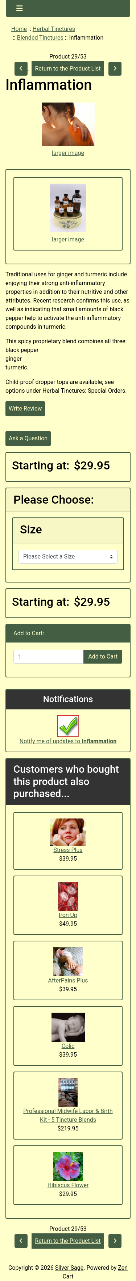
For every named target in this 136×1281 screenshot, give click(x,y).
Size (31, 529)
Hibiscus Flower (68, 1185)
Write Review (25, 408)
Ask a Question (28, 438)
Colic (68, 1045)
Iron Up (68, 915)
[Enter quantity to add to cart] (48, 657)
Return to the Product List (67, 68)
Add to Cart (103, 656)
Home (19, 28)
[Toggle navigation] (20, 8)
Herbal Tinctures (54, 28)
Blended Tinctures (40, 37)
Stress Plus (67, 849)
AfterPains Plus (68, 980)
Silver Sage (69, 1267)
